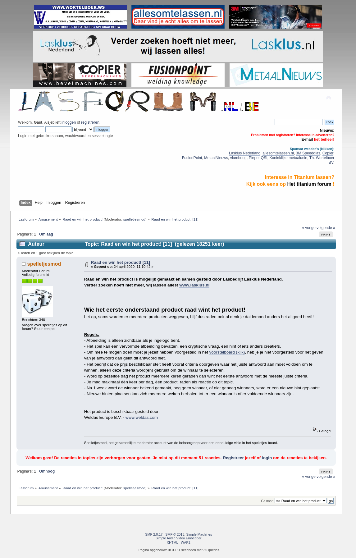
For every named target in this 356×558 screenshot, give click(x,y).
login (267, 457)
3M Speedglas (308, 153)
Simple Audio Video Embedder (178, 538)
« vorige (309, 228)
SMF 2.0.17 (153, 534)
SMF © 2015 (174, 534)
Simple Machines (199, 534)
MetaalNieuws (216, 158)
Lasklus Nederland (244, 153)
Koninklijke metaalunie (288, 158)
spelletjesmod (134, 219)
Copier (327, 153)
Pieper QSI (258, 158)
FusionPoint (192, 158)
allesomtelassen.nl (278, 153)
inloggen (69, 122)
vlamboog (238, 158)
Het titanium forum (309, 184)
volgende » (326, 228)
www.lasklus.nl (194, 285)
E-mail (307, 139)
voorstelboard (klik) (227, 352)
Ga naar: (267, 501)
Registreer (233, 457)
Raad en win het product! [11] (120, 262)
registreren (90, 122)
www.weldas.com (142, 417)
